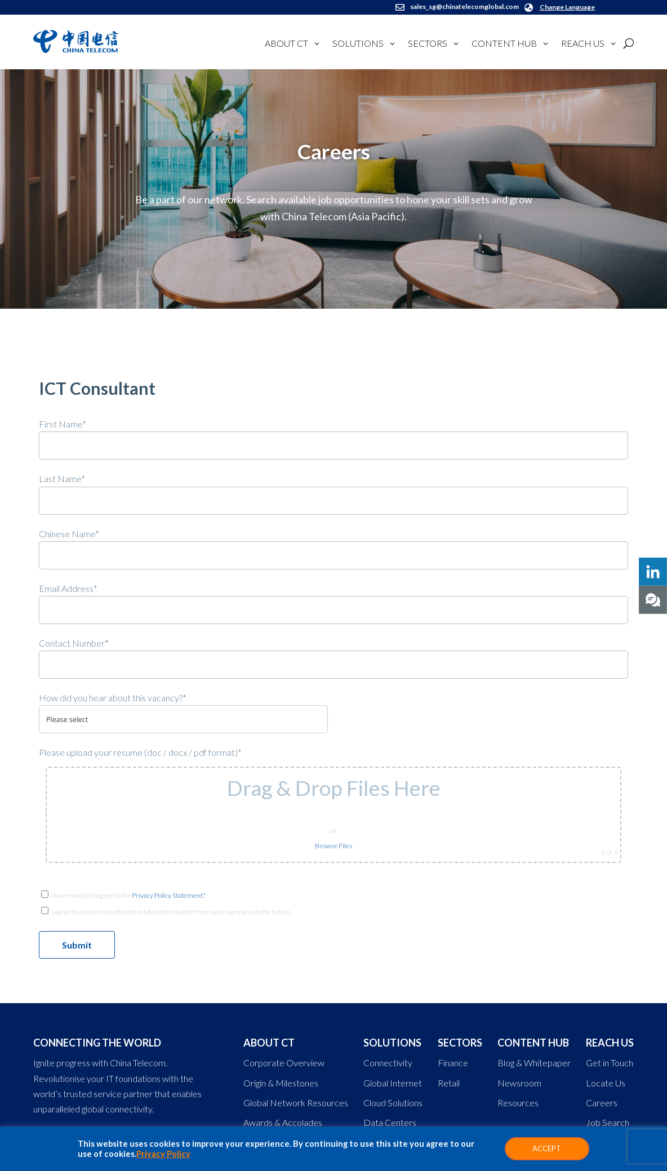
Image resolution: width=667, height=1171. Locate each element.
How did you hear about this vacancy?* (112, 697)
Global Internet (392, 1083)
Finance (453, 1062)
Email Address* (68, 588)
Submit (77, 945)
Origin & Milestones (280, 1083)
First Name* (62, 423)
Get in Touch (609, 1062)
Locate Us (605, 1083)
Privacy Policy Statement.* (169, 895)
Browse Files (334, 845)
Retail (449, 1083)
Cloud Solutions (393, 1102)
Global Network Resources (295, 1102)
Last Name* (62, 478)
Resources (518, 1102)
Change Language (567, 7)
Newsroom (519, 1083)
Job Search (607, 1122)
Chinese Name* (69, 533)
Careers (601, 1102)
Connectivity (387, 1062)
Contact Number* (74, 643)
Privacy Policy (163, 1154)
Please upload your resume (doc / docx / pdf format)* (140, 752)
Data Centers (389, 1122)
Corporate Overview (283, 1062)
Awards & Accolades (282, 1122)
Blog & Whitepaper (534, 1062)
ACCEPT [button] (546, 1148)
